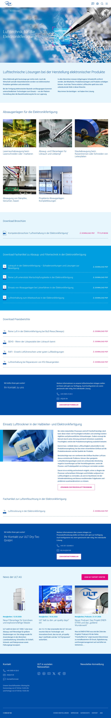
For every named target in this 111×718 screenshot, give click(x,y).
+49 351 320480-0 (66, 546)
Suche (102, 3)
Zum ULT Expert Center (94, 577)
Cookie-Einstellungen (61, 713)
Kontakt (95, 713)
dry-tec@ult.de (65, 550)
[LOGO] (8, 3)
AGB (101, 713)
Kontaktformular (92, 3)
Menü (106, 3)
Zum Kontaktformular (70, 405)
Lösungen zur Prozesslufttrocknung (78, 487)
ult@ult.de (64, 399)
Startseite (5, 11)
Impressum (74, 713)
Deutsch (97, 3)
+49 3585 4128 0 (66, 394)
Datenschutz (85, 713)
